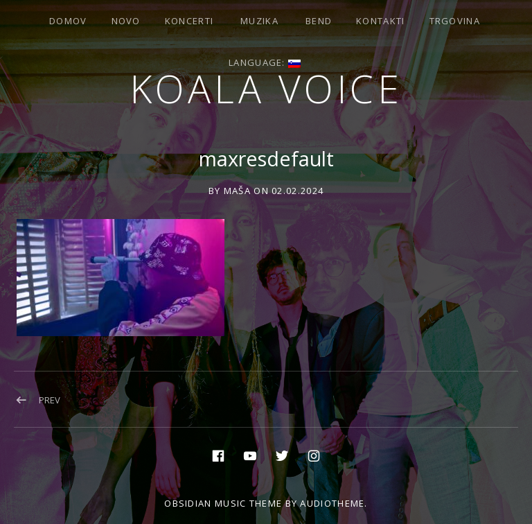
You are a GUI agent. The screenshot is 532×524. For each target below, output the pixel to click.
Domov (68, 21)
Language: (265, 62)
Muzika (259, 21)
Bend (318, 21)
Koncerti (189, 21)
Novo (126, 21)
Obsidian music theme (223, 503)
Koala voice (266, 88)
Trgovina (454, 21)
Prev (49, 400)
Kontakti (380, 21)
